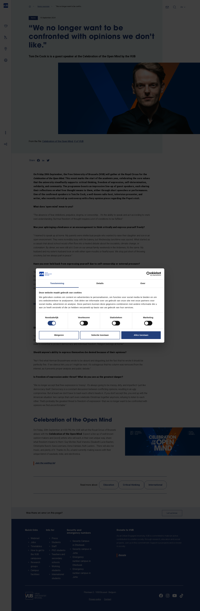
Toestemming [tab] (57, 283)
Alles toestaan (141, 335)
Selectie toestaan (100, 335)
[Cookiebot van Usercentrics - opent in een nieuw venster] (148, 274)
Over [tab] (142, 283)
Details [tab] (100, 283)
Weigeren (59, 335)
